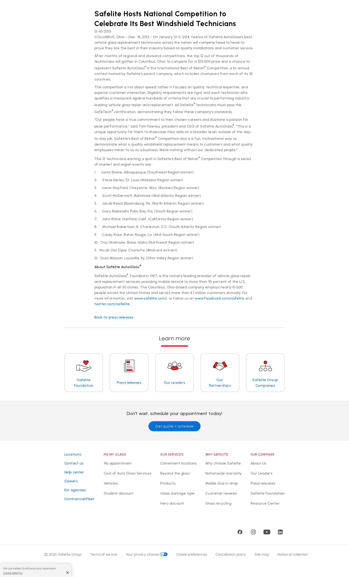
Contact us (74, 463)
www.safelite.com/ (150, 298)
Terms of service (103, 554)
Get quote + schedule (174, 426)
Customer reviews (221, 493)
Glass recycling (218, 503)
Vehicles (111, 483)
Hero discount (172, 503)
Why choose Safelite (223, 463)
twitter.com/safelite (112, 304)
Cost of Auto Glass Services (128, 473)
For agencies (75, 490)
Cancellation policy (230, 554)
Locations (72, 454)
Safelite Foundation (268, 493)
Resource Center (265, 503)
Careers (71, 481)
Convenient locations (178, 463)
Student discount (119, 493)
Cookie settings (12, 573)
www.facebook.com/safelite (219, 298)
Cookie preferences (191, 554)
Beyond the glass (175, 473)
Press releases (263, 483)
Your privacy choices (147, 554)
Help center (74, 472)
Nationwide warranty (223, 473)
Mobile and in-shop (221, 483)
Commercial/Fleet (79, 499)
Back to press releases (114, 317)
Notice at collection (293, 554)
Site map (261, 554)
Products (167, 483)
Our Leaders (261, 473)
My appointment (118, 463)
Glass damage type (177, 493)
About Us (258, 463)
